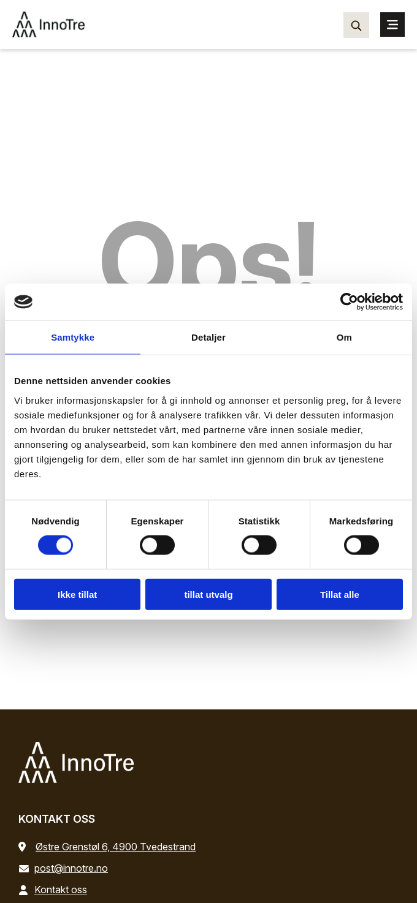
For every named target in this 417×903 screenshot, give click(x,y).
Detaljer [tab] (208, 337)
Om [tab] (344, 337)
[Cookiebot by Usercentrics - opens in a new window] (349, 302)
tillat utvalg (208, 594)
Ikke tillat (77, 594)
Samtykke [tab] (72, 337)
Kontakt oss (55, 889)
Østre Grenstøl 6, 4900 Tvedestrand (116, 847)
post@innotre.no (65, 868)
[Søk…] (356, 25)
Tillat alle (339, 594)
